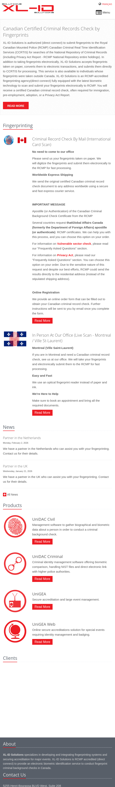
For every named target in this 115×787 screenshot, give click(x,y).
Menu (103, 13)
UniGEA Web (43, 624)
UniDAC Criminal (47, 556)
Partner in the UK (15, 466)
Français (107, 4)
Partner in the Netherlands (22, 438)
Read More (15, 105)
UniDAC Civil (43, 519)
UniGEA (39, 594)
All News (12, 494)
